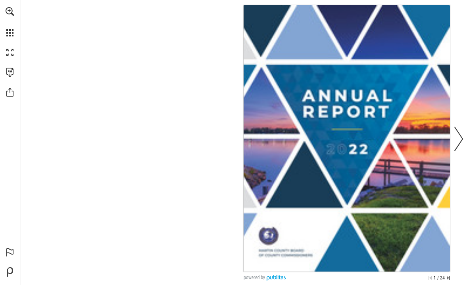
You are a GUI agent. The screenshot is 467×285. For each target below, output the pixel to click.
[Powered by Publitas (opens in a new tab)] (10, 272)
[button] (10, 11)
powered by (254, 277)
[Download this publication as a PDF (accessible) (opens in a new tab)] (10, 72)
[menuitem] (10, 21)
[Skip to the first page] (430, 278)
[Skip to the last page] (448, 278)
